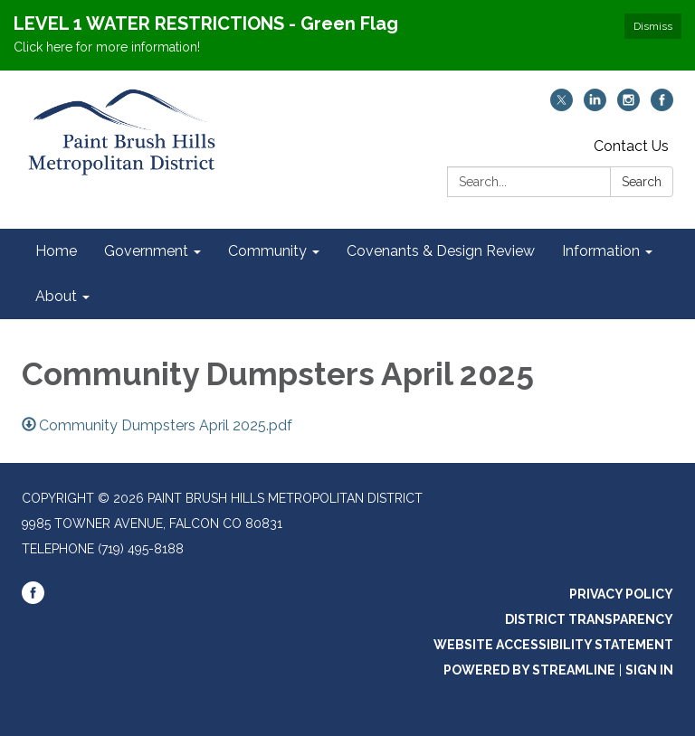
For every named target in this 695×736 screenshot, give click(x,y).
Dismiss (652, 26)
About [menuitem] (56, 296)
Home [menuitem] (56, 250)
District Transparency (589, 619)
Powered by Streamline (529, 670)
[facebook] (662, 106)
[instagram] (628, 106)
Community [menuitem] (267, 250)
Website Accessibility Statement (553, 644)
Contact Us (631, 146)
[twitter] (561, 106)
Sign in (649, 670)
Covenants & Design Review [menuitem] (441, 250)
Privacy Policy (621, 594)
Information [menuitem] (601, 250)
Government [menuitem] (146, 250)
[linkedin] (595, 106)
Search (642, 182)
